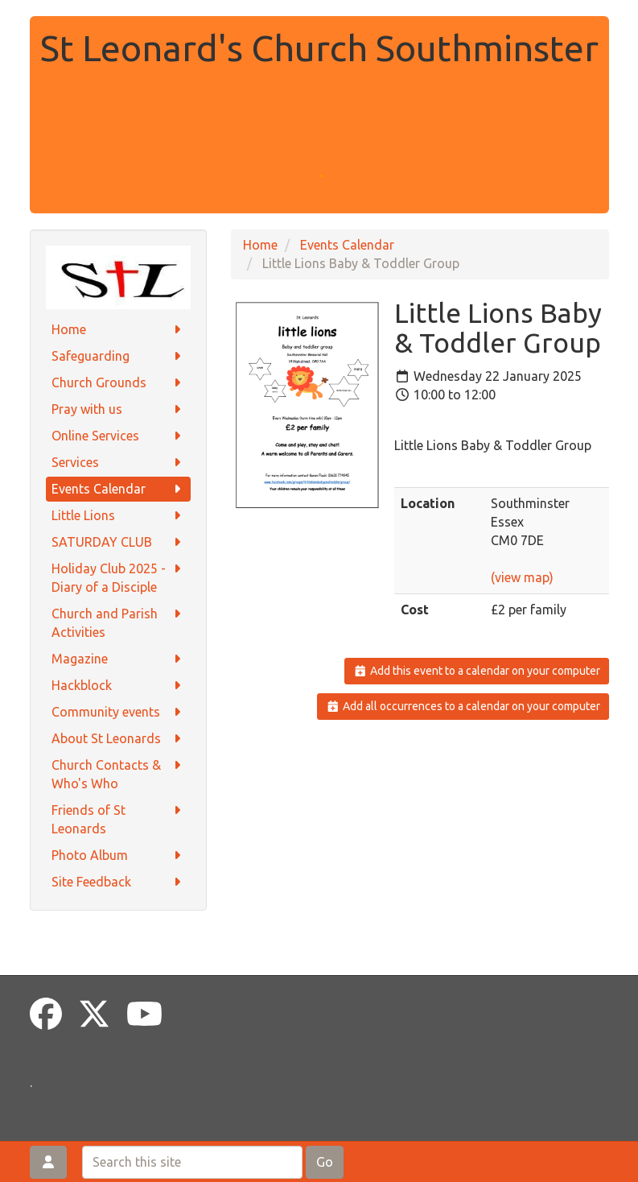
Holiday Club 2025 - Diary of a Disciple (118, 577)
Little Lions (118, 515)
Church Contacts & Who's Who (118, 773)
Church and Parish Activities (118, 622)
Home (118, 329)
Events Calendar (118, 489)
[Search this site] (192, 1162)
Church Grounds (118, 383)
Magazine (118, 659)
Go (324, 1162)
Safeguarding (118, 356)
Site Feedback (118, 882)
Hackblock (118, 685)
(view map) (522, 577)
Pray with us (118, 409)
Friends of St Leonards (118, 818)
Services (118, 462)
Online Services (118, 436)
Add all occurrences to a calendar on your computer (463, 706)
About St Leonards (118, 738)
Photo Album (118, 855)
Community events (118, 712)
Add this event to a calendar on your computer (476, 670)
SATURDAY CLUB (118, 542)
